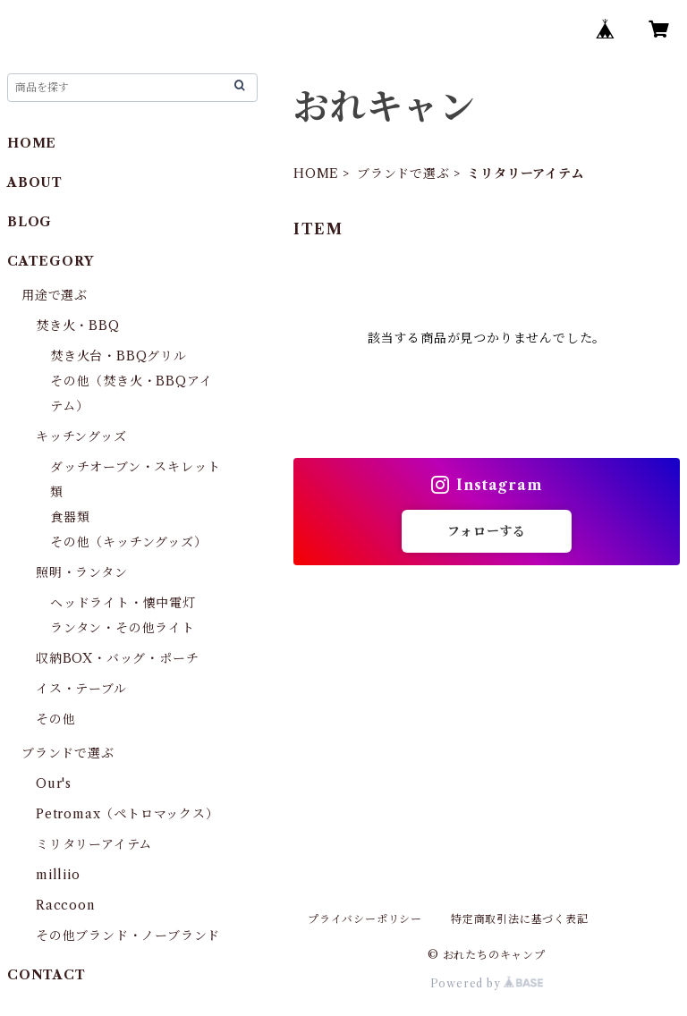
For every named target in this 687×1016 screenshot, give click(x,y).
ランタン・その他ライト (122, 628)
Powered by (487, 983)
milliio (58, 875)
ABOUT (35, 182)
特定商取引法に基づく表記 (520, 919)
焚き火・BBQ (78, 326)
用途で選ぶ (54, 295)
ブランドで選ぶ (403, 173)
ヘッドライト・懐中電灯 (123, 603)
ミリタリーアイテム (94, 844)
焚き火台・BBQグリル (118, 356)
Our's (54, 783)
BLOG (29, 222)
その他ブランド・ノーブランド (128, 935)
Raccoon (65, 905)
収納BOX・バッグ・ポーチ (117, 658)
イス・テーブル (81, 689)
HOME (316, 173)
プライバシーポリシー (365, 919)
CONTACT (46, 975)
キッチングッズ (81, 436)
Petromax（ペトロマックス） (127, 814)
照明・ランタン (82, 572)
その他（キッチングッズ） (129, 542)
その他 (55, 719)
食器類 (69, 517)
